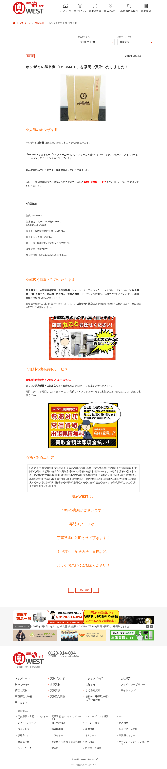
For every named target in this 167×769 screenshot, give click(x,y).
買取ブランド (57, 678)
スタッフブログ (94, 678)
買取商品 (23, 711)
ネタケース (91, 735)
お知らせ (90, 684)
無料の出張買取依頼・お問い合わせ (98, 698)
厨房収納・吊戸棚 (128, 729)
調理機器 (89, 729)
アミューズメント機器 (96, 716)
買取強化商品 (57, 696)
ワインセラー (25, 729)
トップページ (24, 23)
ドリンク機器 (92, 723)
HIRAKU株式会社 (88, 759)
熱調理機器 (57, 729)
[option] (93, 626)
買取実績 (39, 23)
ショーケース (25, 748)
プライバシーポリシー (133, 684)
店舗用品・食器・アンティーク (33, 717)
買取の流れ (21, 690)
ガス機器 (89, 742)
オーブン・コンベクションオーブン (134, 743)
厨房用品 (123, 723)
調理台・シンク (26, 735)
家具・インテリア (27, 723)
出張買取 (55, 684)
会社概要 (126, 678)
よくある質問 (93, 690)
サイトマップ (128, 690)
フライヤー (57, 735)
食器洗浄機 (23, 742)
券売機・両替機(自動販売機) (66, 742)
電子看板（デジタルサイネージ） (66, 717)
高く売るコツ (22, 702)
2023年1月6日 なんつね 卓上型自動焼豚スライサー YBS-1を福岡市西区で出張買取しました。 (82, 626)
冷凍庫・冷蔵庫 (93, 748)
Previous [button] (147, 626)
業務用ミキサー (127, 735)
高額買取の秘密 (23, 696)
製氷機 (55, 748)
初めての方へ (22, 684)
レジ (121, 716)
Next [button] (151, 626)
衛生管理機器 (58, 723)
